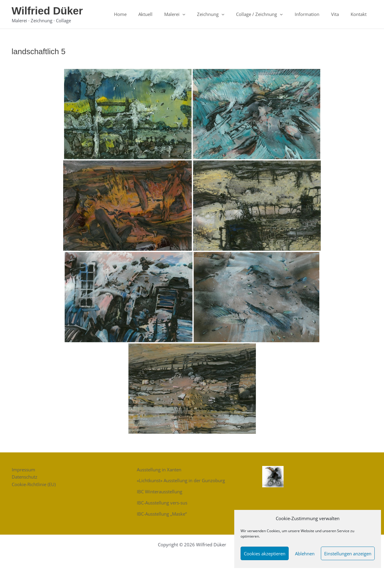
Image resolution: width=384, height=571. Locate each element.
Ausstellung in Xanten (159, 470)
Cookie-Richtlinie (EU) (34, 484)
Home (141, 14)
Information (314, 14)
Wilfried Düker (47, 11)
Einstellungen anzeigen (347, 554)
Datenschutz (24, 477)
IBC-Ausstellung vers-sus (162, 503)
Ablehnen (305, 554)
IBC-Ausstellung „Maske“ (162, 514)
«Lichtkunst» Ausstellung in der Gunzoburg (181, 480)
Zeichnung (223, 14)
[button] (198, 14)
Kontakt (360, 14)
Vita (339, 14)
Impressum (23, 470)
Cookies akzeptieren (264, 554)
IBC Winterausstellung (159, 492)
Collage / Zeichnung (269, 14)
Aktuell (163, 14)
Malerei (190, 14)
